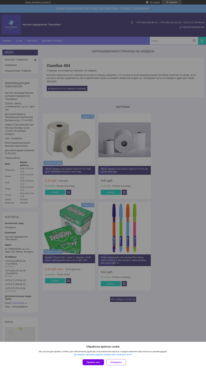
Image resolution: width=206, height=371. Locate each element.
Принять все (93, 362)
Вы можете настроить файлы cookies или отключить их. (102, 355)
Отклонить (116, 362)
